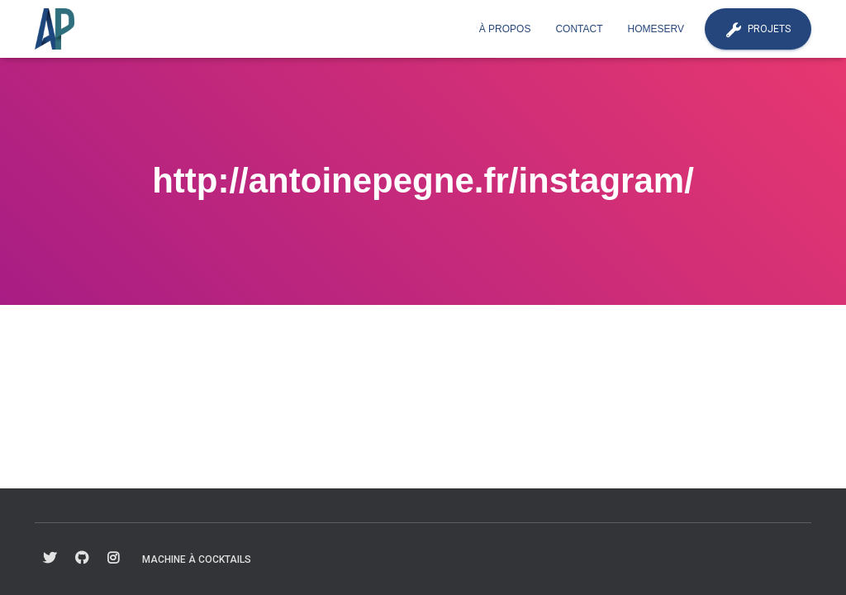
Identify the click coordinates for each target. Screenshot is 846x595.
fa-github (82, 559)
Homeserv (656, 29)
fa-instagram (113, 559)
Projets (758, 29)
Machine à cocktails (196, 559)
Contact (578, 29)
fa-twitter (49, 559)
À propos (505, 29)
